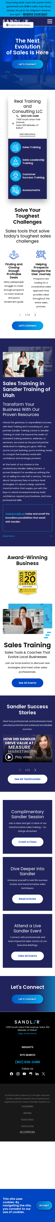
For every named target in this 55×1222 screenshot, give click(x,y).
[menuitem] (27, 1106)
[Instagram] (18, 1073)
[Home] (16, 21)
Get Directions (27, 134)
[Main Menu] (49, 21)
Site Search (27, 1055)
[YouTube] (24, 1073)
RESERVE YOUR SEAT (35, 14)
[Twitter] (43, 1073)
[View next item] (35, 315)
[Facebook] (11, 1073)
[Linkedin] (37, 1073)
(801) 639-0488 (30, 116)
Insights (27, 1047)
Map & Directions (27, 1033)
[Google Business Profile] (30, 1073)
